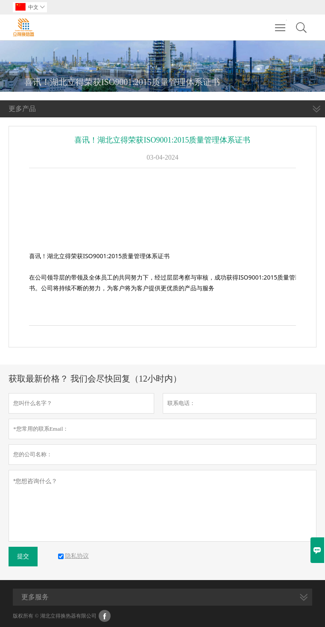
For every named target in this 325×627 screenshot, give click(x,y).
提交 (23, 556)
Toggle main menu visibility (281, 23)
